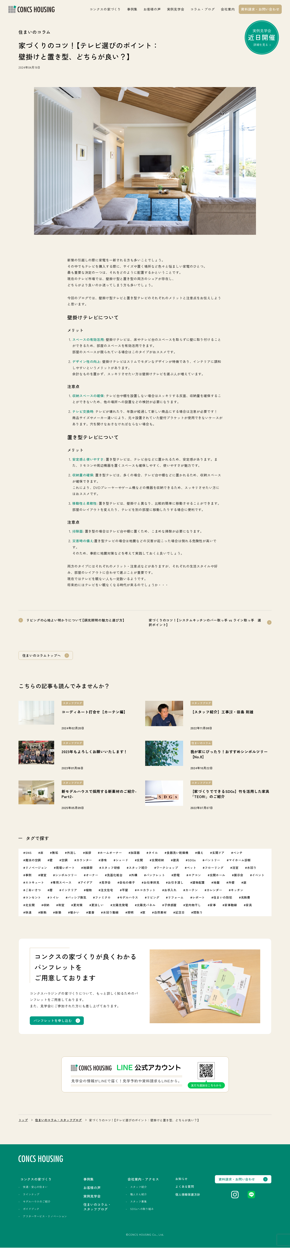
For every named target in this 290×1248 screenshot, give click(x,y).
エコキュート (34, 883)
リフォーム (176, 898)
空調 (64, 860)
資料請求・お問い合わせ (260, 9)
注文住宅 (107, 890)
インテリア (69, 890)
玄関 (140, 860)
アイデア (86, 883)
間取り (198, 913)
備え (200, 853)
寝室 (43, 875)
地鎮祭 (88, 868)
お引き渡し (176, 883)
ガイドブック (31, 1209)
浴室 (235, 868)
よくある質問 (183, 1187)
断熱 (43, 913)
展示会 (238, 875)
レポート (198, 898)
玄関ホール (217, 875)
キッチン (237, 890)
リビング (153, 898)
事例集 (132, 9)
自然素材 (160, 913)
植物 (89, 890)
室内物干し (193, 905)
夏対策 (78, 905)
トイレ (54, 898)
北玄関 (30, 905)
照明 (130, 913)
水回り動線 (111, 913)
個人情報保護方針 (186, 1195)
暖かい (75, 913)
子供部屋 (170, 905)
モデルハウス (128, 898)
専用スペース (62, 883)
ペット (191, 868)
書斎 (91, 913)
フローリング (214, 868)
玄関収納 (158, 860)
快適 (28, 913)
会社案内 (228, 9)
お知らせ (180, 1179)
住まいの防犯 (222, 898)
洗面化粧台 (115, 875)
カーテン (191, 890)
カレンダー (214, 890)
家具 (249, 905)
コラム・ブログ (202, 9)
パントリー (212, 860)
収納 (46, 905)
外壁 (231, 883)
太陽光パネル (146, 905)
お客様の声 (152, 9)
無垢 (55, 853)
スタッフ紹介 (138, 868)
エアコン (194, 875)
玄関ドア (218, 853)
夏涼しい (97, 905)
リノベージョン (36, 868)
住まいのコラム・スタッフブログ (58, 1120)
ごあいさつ (33, 890)
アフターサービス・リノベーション (45, 1216)
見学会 (106, 883)
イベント (258, 875)
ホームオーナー (111, 853)
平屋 (125, 890)
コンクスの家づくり (105, 9)
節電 (177, 875)
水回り (252, 868)
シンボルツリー (66, 875)
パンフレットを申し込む (52, 1021)
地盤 (216, 883)
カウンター (84, 860)
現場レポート (65, 868)
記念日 (180, 913)
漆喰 (104, 860)
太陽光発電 (120, 905)
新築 (58, 913)
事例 (28, 875)
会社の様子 (127, 883)
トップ (23, 1120)
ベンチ (238, 853)
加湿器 (135, 853)
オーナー (92, 875)
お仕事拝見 (151, 883)
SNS (28, 853)
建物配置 (198, 883)
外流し (71, 853)
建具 (176, 860)
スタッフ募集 (137, 1202)
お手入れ (170, 890)
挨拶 (88, 853)
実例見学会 (176, 9)
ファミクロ (103, 898)
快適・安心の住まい (35, 1187)
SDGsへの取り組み (141, 1209)
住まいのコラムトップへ (41, 655)
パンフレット (155, 875)
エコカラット (146, 890)
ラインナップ (31, 1194)
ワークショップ (167, 868)
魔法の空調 (33, 860)
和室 (61, 905)
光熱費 (245, 898)
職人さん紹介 (137, 1194)
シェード (122, 860)
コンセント (33, 898)
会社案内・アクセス (142, 1179)
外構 (134, 875)
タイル (153, 853)
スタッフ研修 (110, 868)
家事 (213, 905)
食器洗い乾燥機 (177, 853)
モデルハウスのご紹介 (36, 1202)
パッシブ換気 (77, 898)
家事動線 (231, 905)
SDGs (192, 860)
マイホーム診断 (240, 860)
